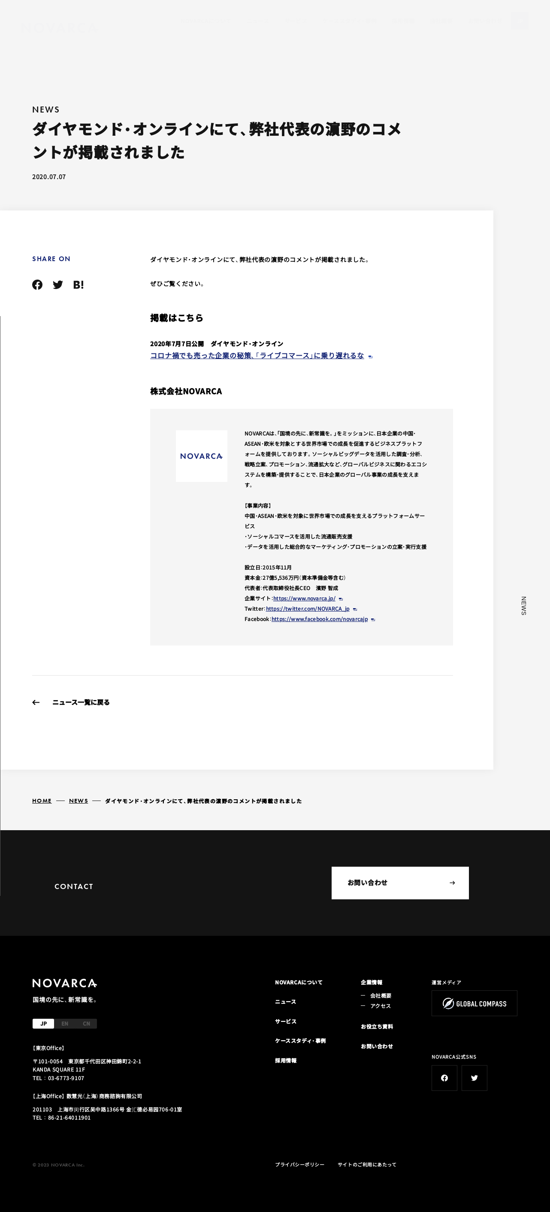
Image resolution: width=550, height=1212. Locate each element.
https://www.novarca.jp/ (304, 598)
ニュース (258, 21)
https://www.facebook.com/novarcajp (320, 618)
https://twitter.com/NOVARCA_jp (308, 608)
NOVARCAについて (206, 21)
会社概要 (441, 21)
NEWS (78, 800)
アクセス (380, 1005)
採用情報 (403, 21)
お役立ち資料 (377, 1026)
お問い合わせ (485, 21)
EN (64, 1023)
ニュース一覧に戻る (81, 701)
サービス (296, 21)
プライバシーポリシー (300, 1164)
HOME (42, 800)
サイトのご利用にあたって (367, 1164)
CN (86, 1023)
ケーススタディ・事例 (349, 21)
